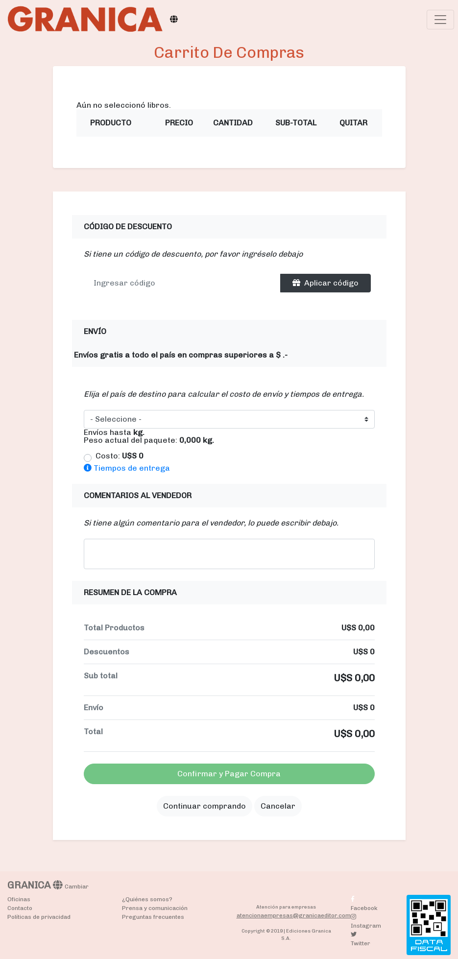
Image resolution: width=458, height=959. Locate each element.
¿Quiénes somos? (147, 899)
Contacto (19, 908)
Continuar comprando (204, 806)
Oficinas (18, 899)
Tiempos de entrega (127, 468)
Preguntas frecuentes (153, 916)
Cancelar (278, 806)
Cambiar (77, 886)
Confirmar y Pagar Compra (229, 773)
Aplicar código (325, 283)
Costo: (120, 456)
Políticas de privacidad (39, 916)
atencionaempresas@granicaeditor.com (294, 915)
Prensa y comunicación (155, 908)
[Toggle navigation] (440, 19)
